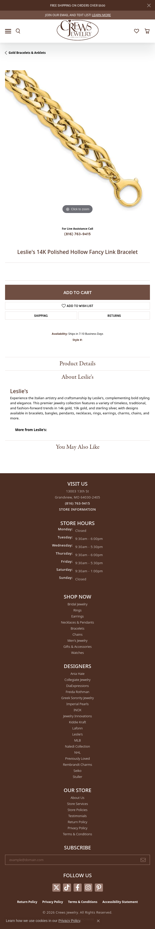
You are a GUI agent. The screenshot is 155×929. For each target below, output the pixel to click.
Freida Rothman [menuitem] (78, 691)
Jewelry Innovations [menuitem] (77, 716)
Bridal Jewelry (77, 604)
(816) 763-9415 (77, 233)
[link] (77, 15)
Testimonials (77, 816)
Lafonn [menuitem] (77, 728)
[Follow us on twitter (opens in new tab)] (56, 888)
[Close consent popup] (98, 920)
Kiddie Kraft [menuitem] (77, 722)
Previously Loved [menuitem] (77, 758)
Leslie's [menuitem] (77, 734)
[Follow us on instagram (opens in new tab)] (88, 888)
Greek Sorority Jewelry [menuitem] (77, 698)
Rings (77, 610)
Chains (78, 634)
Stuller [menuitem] (77, 776)
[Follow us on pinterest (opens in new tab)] (99, 888)
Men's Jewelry (77, 640)
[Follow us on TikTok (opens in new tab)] (67, 888)
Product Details (77, 364)
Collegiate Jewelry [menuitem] (77, 679)
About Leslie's (77, 377)
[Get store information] (77, 509)
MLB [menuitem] (77, 740)
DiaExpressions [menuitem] (77, 685)
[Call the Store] (77, 503)
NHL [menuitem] (77, 752)
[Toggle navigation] (8, 31)
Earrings (77, 616)
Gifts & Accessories (77, 646)
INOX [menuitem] (77, 710)
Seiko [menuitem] (77, 770)
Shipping (41, 315)
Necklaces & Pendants (77, 622)
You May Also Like (77, 447)
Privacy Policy (77, 828)
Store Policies (77, 809)
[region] (77, 142)
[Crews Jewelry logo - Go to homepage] (77, 29)
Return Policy (77, 822)
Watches (77, 652)
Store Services (77, 803)
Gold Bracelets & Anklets (27, 53)
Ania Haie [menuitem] (78, 673)
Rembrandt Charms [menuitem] (77, 764)
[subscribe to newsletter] (143, 860)
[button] (17, 31)
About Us (77, 797)
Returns (114, 315)
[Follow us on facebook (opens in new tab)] (78, 888)
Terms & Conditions (77, 834)
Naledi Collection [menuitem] (77, 746)
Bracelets (77, 628)
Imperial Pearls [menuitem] (77, 704)
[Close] (149, 5)
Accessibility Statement (120, 902)
